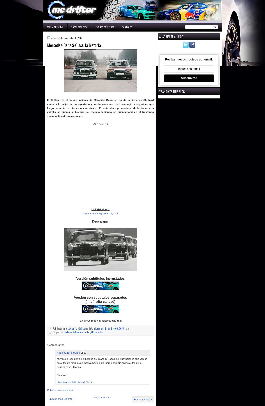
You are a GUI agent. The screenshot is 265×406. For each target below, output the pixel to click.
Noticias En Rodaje (68, 352)
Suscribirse (189, 78)
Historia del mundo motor (77, 332)
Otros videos (97, 332)
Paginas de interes (105, 27)
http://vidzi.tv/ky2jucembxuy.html (101, 213)
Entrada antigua (143, 399)
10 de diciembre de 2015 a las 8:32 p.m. (74, 382)
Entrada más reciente (61, 399)
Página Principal (55, 27)
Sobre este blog (79, 27)
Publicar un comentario (60, 390)
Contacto (127, 27)
